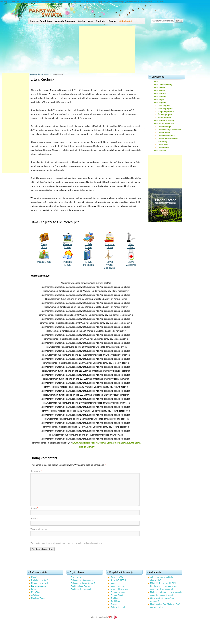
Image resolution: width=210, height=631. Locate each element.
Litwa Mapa (158, 100)
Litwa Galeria (113, 443)
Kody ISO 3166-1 (118, 580)
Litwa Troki (163, 145)
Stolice (114, 604)
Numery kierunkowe (119, 589)
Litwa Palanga (164, 127)
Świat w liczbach (118, 607)
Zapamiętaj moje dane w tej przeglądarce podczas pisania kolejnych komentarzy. (66, 543)
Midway (90, 447)
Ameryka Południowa (41, 21)
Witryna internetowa (39, 529)
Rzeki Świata (116, 601)
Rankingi (114, 598)
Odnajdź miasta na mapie (82, 580)
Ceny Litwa (44, 246)
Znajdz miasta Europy (80, 586)
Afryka (81, 21)
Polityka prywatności (40, 580)
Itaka (33, 589)
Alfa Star (35, 595)
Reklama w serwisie (40, 583)
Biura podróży (117, 577)
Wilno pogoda (164, 118)
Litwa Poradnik (88, 263)
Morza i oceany (117, 586)
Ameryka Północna (65, 21)
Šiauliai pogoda (165, 115)
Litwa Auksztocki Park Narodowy (89, 443)
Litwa (47, 74)
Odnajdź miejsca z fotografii (83, 583)
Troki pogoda (164, 106)
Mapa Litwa (44, 261)
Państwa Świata (36, 74)
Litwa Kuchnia (159, 97)
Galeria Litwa (67, 246)
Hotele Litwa (88, 246)
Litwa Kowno (127, 443)
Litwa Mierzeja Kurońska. (169, 130)
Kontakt (34, 577)
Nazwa (34, 508)
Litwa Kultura (131, 246)
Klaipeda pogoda (166, 112)
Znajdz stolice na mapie (81, 589)
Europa (112, 21)
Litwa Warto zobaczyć (163, 124)
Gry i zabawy (76, 577)
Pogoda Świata (117, 595)
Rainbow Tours (37, 598)
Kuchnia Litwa (110, 246)
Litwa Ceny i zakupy (162, 85)
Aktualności (125, 21)
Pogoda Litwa (67, 263)
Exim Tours (36, 592)
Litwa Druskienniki (166, 136)
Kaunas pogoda (165, 109)
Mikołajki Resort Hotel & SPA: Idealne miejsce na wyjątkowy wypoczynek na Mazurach (163, 586)
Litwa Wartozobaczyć (109, 264)
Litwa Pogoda (159, 103)
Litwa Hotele (159, 91)
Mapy (113, 583)
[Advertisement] (107, 49)
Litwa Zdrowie (131, 263)
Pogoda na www (118, 592)
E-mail (34, 518)
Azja (90, 21)
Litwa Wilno (163, 148)
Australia (100, 21)
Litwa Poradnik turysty (163, 121)
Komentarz (36, 471)
